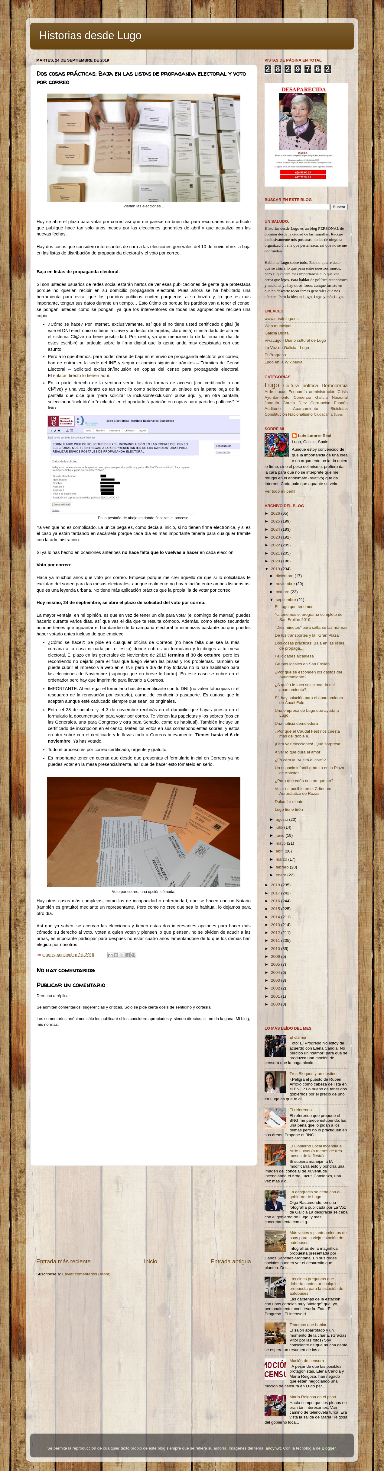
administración (322, 391)
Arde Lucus (275, 391)
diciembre (285, 576)
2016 (276, 901)
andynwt (273, 1448)
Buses (338, 414)
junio (280, 835)
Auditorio (273, 408)
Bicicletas (339, 408)
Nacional (340, 397)
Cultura (291, 385)
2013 (276, 925)
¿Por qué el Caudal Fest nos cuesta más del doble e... (307, 733)
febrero (283, 867)
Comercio (302, 397)
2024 (276, 529)
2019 (276, 569)
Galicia (321, 397)
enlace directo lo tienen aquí (81, 375)
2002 (276, 988)
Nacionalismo (300, 414)
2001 (276, 996)
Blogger (329, 1448)
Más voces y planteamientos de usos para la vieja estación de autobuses (318, 1237)
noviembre (286, 583)
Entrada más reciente (63, 1261)
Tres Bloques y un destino (313, 1073)
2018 (276, 885)
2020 (276, 561)
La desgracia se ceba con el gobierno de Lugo (314, 1194)
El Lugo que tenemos (294, 606)
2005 (276, 964)
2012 (276, 932)
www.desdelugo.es (282, 318)
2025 (276, 521)
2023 (276, 537)
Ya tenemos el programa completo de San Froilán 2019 (309, 617)
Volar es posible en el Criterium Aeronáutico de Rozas (303, 791)
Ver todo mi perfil (280, 491)
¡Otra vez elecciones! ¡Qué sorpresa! (308, 744)
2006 (276, 956)
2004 (276, 972)
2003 (276, 980)
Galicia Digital (277, 333)
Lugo (272, 385)
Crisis (342, 391)
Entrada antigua (231, 1261)
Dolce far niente (289, 801)
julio (280, 827)
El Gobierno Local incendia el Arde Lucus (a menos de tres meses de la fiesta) (316, 1151)
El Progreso (275, 355)
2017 (276, 893)
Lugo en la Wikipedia (283, 362)
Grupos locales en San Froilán (302, 664)
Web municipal (278, 326)
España (341, 403)
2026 (276, 513)
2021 (276, 553)
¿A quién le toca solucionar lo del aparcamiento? (305, 687)
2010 (276, 948)
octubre (283, 592)
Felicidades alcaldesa (294, 656)
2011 (276, 940)
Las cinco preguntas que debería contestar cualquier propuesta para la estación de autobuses (316, 1286)
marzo (282, 859)
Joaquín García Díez (286, 403)
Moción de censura (306, 1360)
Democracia (335, 385)
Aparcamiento (305, 408)
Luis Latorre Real (314, 435)
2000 (276, 1004)
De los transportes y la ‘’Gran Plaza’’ (307, 635)
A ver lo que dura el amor (298, 752)
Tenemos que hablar (307, 1324)
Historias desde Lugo (90, 35)
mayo (281, 843)
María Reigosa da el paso (312, 1397)
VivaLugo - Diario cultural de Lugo (295, 340)
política (310, 385)
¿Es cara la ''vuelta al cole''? (300, 760)
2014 (276, 917)
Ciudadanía (323, 414)
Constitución (276, 414)
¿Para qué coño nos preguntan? (304, 781)
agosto (282, 819)
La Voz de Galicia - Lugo (287, 347)
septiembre (286, 599)
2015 (276, 909)
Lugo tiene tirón (289, 809)
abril (280, 851)
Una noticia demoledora (296, 723)
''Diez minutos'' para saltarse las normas (311, 627)
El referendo (300, 1110)
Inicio (150, 1261)
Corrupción (320, 403)
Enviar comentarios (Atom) (86, 1274)
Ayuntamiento (277, 397)
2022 (276, 545)
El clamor (297, 1037)
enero (281, 875)
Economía (297, 391)
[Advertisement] (143, 1211)
